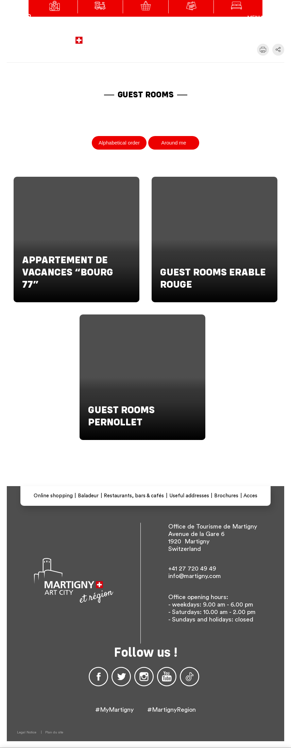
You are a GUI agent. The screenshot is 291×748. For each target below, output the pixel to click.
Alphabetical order (119, 143)
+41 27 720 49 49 (192, 568)
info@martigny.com (194, 576)
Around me (173, 143)
